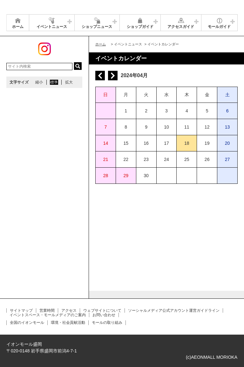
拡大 (69, 82)
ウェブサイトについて (102, 310)
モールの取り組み (107, 322)
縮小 (39, 82)
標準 (54, 82)
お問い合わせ (103, 315)
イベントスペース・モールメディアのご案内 (48, 315)
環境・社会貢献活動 (68, 322)
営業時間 (47, 310)
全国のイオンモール (27, 322)
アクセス (69, 310)
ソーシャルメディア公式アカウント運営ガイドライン (174, 310)
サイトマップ (21, 310)
